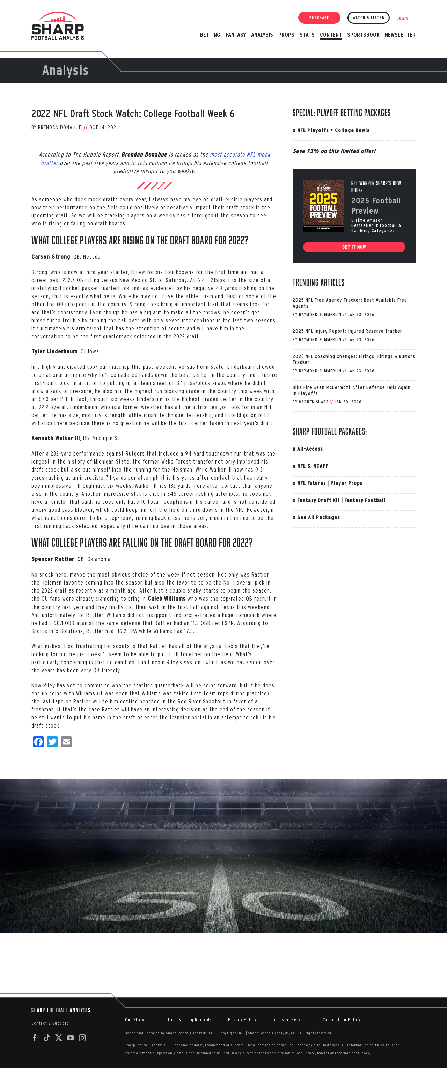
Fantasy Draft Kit (318, 500)
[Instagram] (82, 1037)
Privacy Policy (242, 1019)
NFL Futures (311, 483)
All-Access (310, 449)
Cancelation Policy (341, 1019)
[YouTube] (70, 1037)
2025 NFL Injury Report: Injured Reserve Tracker (347, 331)
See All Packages (318, 517)
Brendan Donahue (59, 127)
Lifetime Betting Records (186, 1019)
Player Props (346, 483)
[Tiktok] (47, 1037)
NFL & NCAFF (312, 466)
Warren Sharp (313, 402)
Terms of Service (289, 1019)
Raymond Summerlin (320, 314)
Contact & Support (49, 1023)
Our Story (134, 1019)
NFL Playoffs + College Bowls (333, 130)
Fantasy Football (365, 500)
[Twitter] (59, 1037)
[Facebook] (35, 1037)
